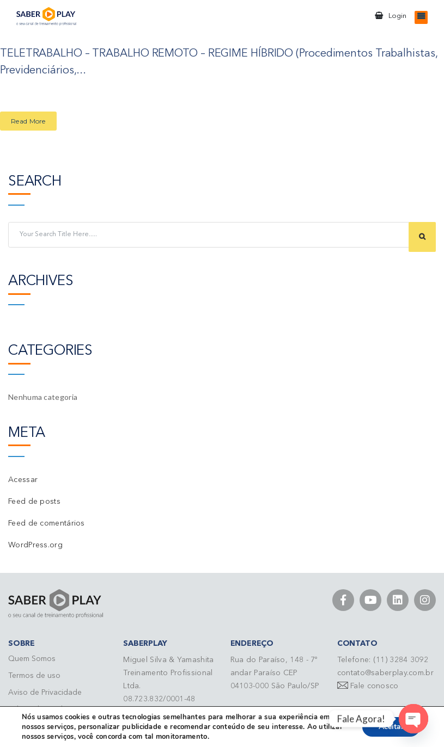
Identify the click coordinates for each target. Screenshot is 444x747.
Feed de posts (34, 500)
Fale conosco (374, 685)
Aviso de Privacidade (45, 691)
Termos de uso (34, 674)
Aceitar (391, 726)
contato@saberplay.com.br (385, 672)
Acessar (23, 479)
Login (397, 16)
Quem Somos (32, 658)
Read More (28, 120)
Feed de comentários (46, 522)
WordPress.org (35, 544)
